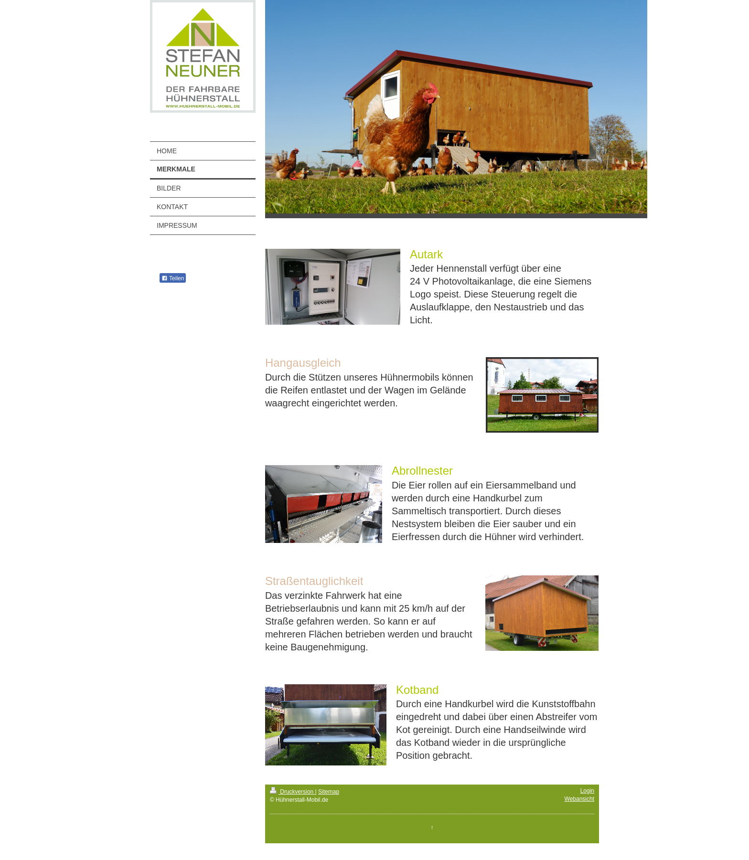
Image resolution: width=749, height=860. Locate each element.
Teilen (172, 278)
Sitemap (328, 791)
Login (587, 790)
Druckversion (292, 791)
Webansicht (579, 799)
